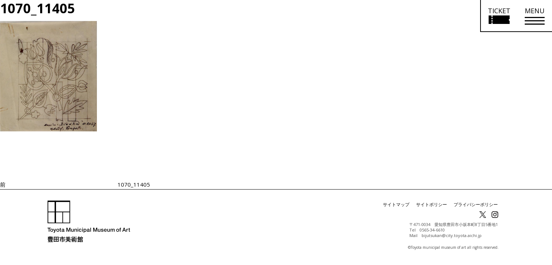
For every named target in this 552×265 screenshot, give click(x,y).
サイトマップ (396, 204)
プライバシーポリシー (476, 204)
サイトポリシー (431, 204)
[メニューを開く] (534, 16)
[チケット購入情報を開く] (498, 16)
